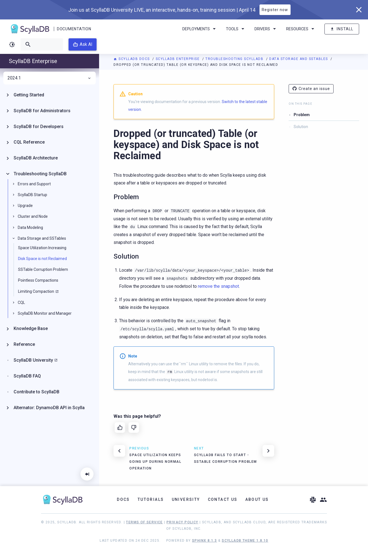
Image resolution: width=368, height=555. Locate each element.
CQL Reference (29, 142)
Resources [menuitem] (301, 29)
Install (341, 29)
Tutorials (151, 499)
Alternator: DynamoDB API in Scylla (49, 407)
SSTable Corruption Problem (43, 269)
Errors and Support (34, 184)
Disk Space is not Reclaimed (42, 258)
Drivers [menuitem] (266, 29)
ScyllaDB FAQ (27, 376)
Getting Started (29, 95)
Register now (275, 10)
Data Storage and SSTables (299, 59)
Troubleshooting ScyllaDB (235, 59)
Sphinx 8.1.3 (204, 540)
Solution (301, 126)
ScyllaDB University (33, 360)
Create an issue (311, 88)
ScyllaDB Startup (32, 194)
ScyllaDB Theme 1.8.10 (245, 540)
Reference (24, 344)
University (186, 499)
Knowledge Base (31, 328)
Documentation (74, 29)
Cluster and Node (33, 216)
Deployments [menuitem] (200, 29)
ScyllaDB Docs (132, 59)
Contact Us (223, 499)
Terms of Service (144, 522)
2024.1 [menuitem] (49, 78)
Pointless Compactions (38, 280)
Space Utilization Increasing (42, 248)
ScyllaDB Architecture (36, 158)
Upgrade (25, 205)
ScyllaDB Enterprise (178, 59)
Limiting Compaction (36, 291)
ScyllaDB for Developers (39, 126)
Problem (302, 114)
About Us (257, 499)
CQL (21, 302)
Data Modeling (30, 227)
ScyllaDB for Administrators (42, 110)
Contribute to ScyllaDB (36, 391)
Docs (123, 499)
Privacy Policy (182, 522)
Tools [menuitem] (236, 29)
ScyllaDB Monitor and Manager (45, 313)
